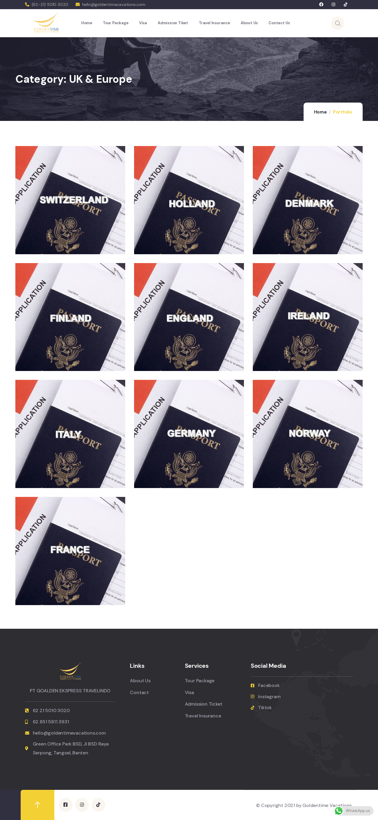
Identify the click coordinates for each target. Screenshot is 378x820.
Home (320, 112)
